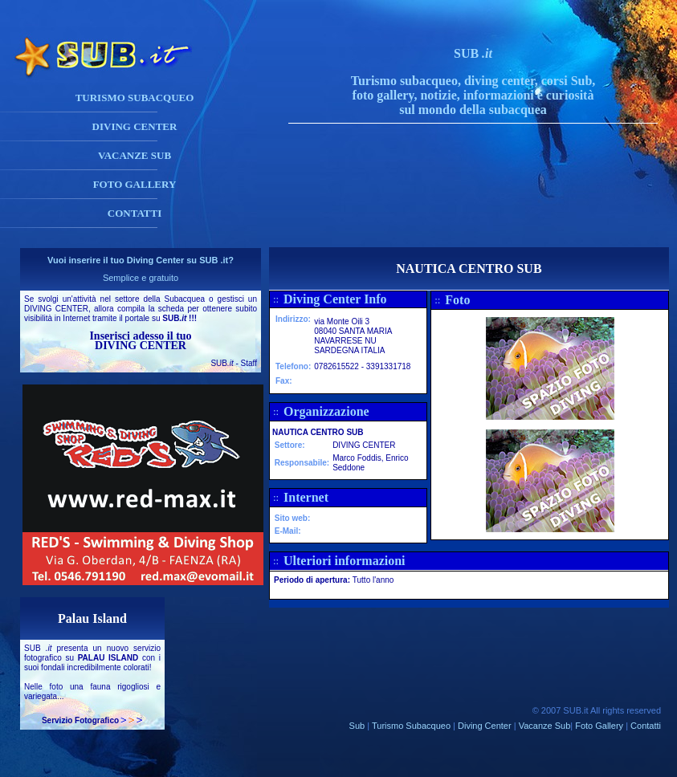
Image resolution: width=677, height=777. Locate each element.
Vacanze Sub (545, 725)
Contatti (645, 725)
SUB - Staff (233, 363)
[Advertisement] (489, 211)
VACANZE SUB (134, 155)
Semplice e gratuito (140, 278)
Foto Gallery (599, 725)
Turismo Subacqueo (411, 725)
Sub (357, 725)
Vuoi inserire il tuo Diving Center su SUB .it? (140, 260)
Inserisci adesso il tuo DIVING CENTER (140, 341)
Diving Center (485, 725)
